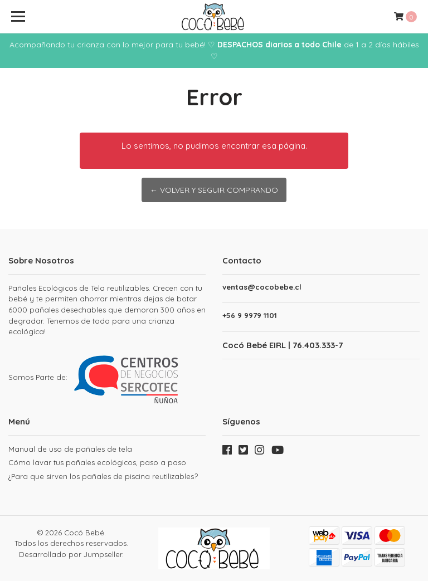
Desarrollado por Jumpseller (70, 554)
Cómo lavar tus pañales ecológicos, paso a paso (97, 462)
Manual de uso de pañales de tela (70, 449)
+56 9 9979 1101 (249, 315)
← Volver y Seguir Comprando (214, 190)
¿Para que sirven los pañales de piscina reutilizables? (103, 476)
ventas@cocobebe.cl (261, 287)
